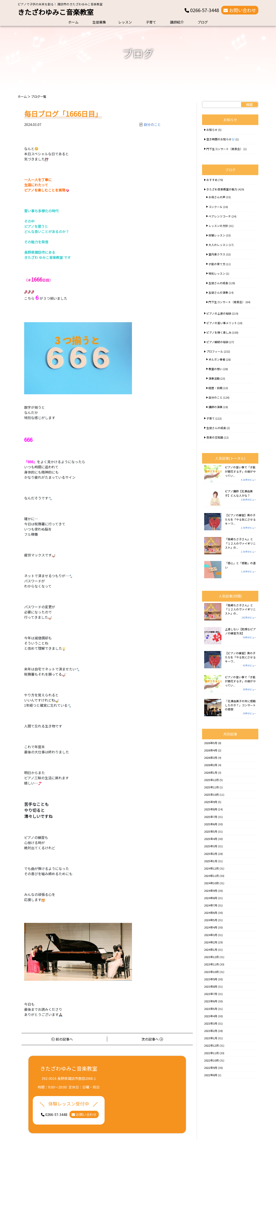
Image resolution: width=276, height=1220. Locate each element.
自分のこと (152, 124)
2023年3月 (210, 1023)
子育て (151, 22)
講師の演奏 (216, 407)
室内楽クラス (217, 254)
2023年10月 (211, 972)
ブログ (203, 22)
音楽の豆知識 (214, 437)
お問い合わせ (239, 10)
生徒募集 (99, 22)
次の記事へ (152, 1039)
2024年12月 (211, 868)
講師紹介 (177, 22)
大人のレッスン (218, 245)
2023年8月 (210, 986)
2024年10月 (211, 883)
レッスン (125, 22)
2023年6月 (210, 1001)
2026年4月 (210, 750)
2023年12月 (211, 957)
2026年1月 (210, 772)
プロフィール (214, 351)
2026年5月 (210, 743)
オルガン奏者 (217, 359)
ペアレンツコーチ (220, 216)
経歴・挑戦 (216, 388)
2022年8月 (210, 1075)
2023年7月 (210, 994)
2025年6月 (210, 824)
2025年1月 (210, 861)
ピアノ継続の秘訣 (217, 342)
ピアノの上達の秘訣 (218, 313)
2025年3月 (210, 846)
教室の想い (216, 369)
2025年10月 (211, 794)
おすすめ (212, 180)
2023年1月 (210, 1038)
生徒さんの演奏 (218, 292)
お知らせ (212, 130)
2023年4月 (210, 1016)
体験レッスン (217, 235)
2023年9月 (210, 979)
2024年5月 (210, 920)
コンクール (216, 207)
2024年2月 (210, 942)
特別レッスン (217, 273)
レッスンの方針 (218, 226)
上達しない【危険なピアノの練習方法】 (240, 631)
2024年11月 (211, 876)
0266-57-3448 (202, 10)
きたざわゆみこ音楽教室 (56, 12)
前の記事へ (62, 1039)
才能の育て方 (217, 264)
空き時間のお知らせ (220, 139)
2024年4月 (210, 927)
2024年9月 (210, 891)
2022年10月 (211, 1060)
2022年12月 (211, 1045)
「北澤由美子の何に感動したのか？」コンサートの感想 (240, 705)
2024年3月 (210, 935)
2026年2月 (210, 765)
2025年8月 (210, 809)
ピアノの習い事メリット (221, 323)
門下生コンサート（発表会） (224, 149)
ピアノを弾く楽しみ (218, 332)
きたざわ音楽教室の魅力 (221, 189)
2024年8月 (210, 898)
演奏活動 (214, 378)
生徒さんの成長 (218, 283)
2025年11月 (211, 787)
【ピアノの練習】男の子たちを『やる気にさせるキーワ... (240, 519)
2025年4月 (210, 839)
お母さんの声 (217, 197)
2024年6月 (210, 913)
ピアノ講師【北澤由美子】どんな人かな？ (239, 493)
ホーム (73, 22)
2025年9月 (210, 802)
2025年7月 (210, 817)
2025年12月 (211, 780)
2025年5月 (210, 831)
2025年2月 (210, 854)
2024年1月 (210, 949)
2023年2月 (210, 1031)
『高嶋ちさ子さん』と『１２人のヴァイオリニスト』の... (240, 543)
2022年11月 (211, 1053)
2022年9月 (210, 1068)
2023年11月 (211, 964)
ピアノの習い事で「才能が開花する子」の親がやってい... (240, 471)
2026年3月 (210, 758)
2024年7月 (210, 905)
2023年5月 (210, 1009)
